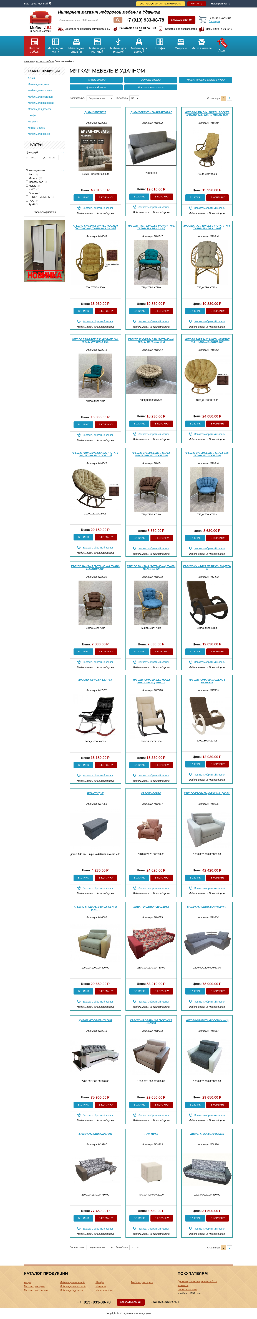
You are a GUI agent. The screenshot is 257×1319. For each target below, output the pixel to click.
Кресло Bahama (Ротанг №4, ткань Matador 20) (151, 567)
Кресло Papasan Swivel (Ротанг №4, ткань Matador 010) (207, 340)
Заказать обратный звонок (98, 208)
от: (33, 157)
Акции (222, 44)
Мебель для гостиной (97, 44)
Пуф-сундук (95, 793)
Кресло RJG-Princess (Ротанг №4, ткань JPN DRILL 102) (207, 227)
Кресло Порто (151, 793)
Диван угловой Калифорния (207, 906)
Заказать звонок (181, 20)
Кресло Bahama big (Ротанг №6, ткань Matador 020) (207, 454)
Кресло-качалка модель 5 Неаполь (207, 681)
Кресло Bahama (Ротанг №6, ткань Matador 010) (95, 567)
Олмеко (33, 193)
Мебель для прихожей (118, 44)
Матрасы (180, 43)
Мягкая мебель (201, 43)
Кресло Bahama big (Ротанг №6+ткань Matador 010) (151, 454)
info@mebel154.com (189, 1293)
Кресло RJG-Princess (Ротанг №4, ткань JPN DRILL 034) (95, 340)
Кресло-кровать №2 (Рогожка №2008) (151, 1021)
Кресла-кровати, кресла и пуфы (206, 79)
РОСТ (32, 200)
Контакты (197, 3)
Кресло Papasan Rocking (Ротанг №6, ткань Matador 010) (95, 454)
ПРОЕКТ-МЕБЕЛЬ (40, 196)
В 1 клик (83, 197)
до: (51, 157)
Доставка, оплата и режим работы (160, 3)
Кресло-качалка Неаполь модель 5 (207, 567)
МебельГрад (36, 182)
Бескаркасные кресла (151, 87)
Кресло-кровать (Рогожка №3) (207, 1020)
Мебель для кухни (55, 44)
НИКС (32, 189)
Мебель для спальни (76, 44)
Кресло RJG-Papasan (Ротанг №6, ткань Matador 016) (151, 340)
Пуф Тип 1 (151, 1133)
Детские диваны (96, 87)
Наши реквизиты (220, 3)
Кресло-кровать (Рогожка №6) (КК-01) (95, 908)
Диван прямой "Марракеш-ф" (151, 112)
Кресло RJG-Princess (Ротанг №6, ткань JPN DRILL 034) (151, 227)
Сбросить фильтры (45, 212)
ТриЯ (32, 204)
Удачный (43, 3)
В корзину (106, 197)
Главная (29, 61)
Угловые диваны (151, 79)
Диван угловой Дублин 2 (151, 906)
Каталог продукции (44, 71)
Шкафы (159, 43)
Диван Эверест (95, 112)
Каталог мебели (34, 44)
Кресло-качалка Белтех (95, 679)
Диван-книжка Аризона (207, 1133)
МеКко (33, 185)
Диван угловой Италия (95, 1020)
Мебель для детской (138, 44)
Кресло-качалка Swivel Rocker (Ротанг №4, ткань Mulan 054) (95, 227)
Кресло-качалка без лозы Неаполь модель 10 (151, 681)
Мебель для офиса (39, 133)
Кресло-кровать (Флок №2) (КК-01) (207, 793)
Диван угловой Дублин (95, 1133)
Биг (32, 174)
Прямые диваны (96, 79)
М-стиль (34, 178)
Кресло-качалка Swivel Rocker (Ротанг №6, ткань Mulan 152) (207, 113)
